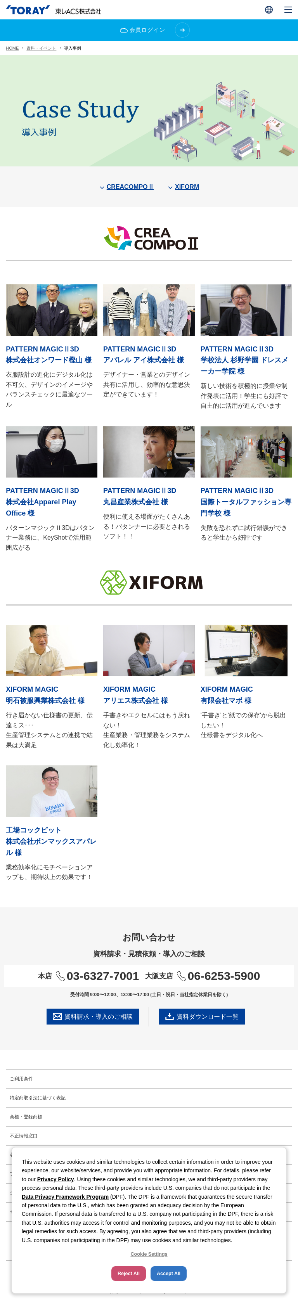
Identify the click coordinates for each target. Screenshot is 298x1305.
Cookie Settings (148, 1254)
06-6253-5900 (218, 975)
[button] (269, 9)
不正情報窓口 (24, 1136)
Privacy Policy (55, 1179)
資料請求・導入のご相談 (93, 1016)
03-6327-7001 (97, 975)
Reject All (129, 1273)
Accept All (168, 1273)
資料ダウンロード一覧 (202, 1016)
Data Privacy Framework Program (65, 1197)
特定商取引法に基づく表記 (38, 1098)
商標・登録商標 (26, 1117)
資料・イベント (41, 48)
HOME (12, 48)
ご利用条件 (21, 1079)
